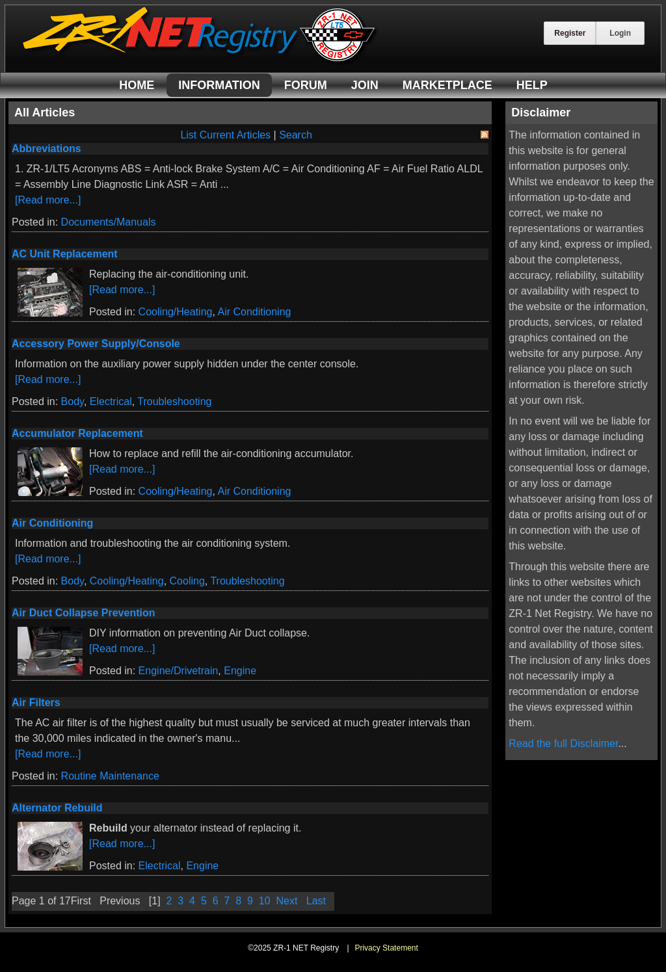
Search (295, 134)
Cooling (187, 580)
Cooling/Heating (176, 311)
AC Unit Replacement (65, 253)
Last (316, 900)
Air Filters (36, 702)
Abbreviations (46, 148)
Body (72, 401)
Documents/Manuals (108, 222)
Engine (240, 670)
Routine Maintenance (110, 776)
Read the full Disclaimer (563, 743)
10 (265, 900)
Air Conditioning (254, 311)
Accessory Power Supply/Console (96, 343)
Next (287, 900)
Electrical (111, 401)
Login (620, 33)
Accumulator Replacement (77, 433)
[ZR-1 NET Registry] (200, 60)
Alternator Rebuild (57, 807)
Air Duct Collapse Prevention (83, 612)
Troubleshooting (174, 401)
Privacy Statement (386, 947)
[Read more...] (48, 199)
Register (569, 33)
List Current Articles (225, 134)
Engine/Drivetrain (179, 670)
